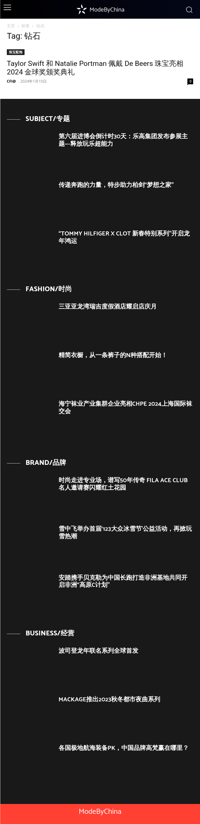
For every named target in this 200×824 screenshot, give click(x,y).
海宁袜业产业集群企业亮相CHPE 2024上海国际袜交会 (125, 408)
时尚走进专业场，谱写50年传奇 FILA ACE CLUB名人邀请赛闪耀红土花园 (123, 484)
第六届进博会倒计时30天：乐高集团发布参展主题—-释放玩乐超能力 (123, 140)
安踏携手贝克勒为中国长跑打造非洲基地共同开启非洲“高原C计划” (123, 582)
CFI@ (11, 81)
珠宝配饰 (15, 52)
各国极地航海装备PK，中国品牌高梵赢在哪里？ (124, 748)
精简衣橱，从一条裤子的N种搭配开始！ (113, 355)
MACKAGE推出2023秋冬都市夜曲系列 (109, 700)
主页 (11, 26)
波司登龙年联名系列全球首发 (98, 651)
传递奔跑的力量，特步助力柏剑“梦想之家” (116, 185)
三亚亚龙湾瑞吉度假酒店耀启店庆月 (108, 307)
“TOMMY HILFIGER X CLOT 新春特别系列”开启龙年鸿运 (124, 237)
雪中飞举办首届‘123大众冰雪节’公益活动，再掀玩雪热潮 (125, 533)
